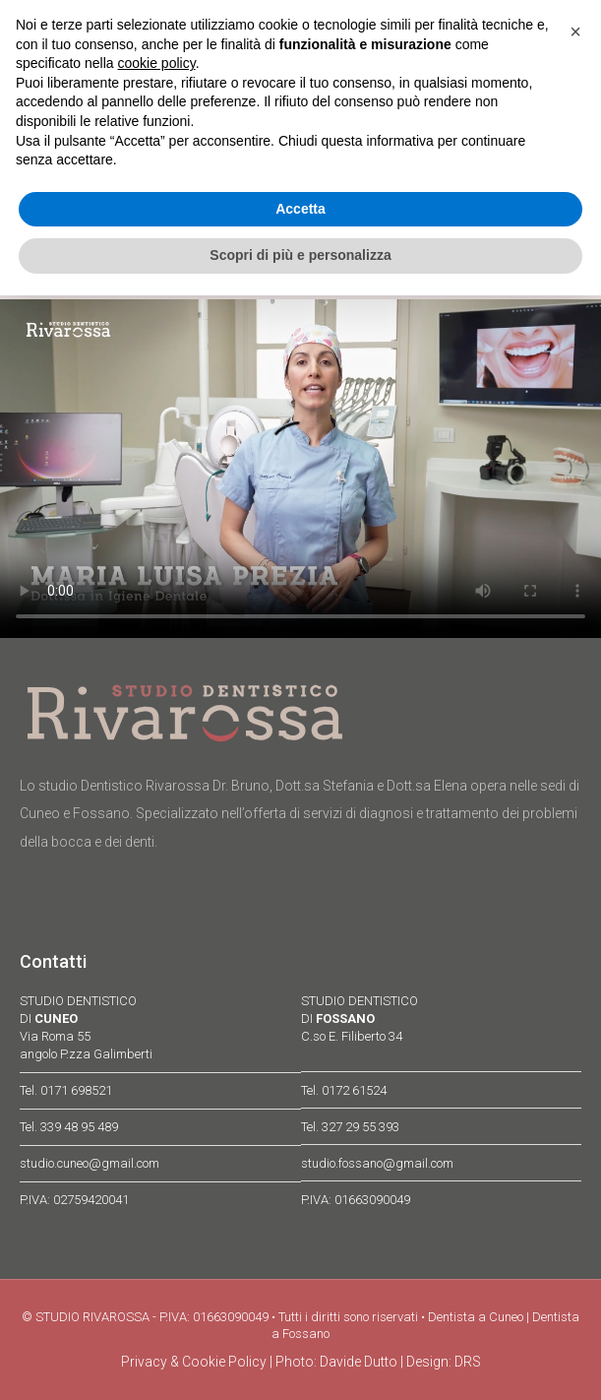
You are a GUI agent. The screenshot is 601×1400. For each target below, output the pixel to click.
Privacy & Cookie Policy (194, 1361)
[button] (575, 31)
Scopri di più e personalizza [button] (300, 255)
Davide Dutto (358, 1361)
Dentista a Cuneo (475, 1316)
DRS (467, 1361)
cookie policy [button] (157, 63)
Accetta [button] (300, 209)
